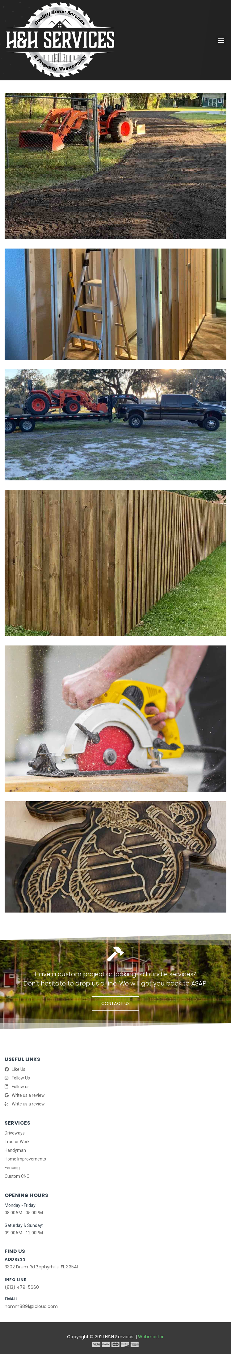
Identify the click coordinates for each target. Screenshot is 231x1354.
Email (11, 1299)
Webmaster (151, 1337)
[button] (221, 40)
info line (15, 1280)
